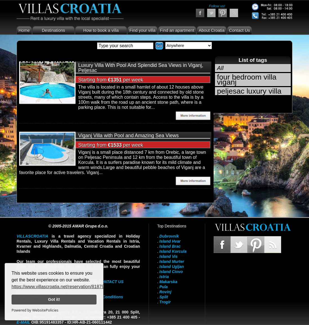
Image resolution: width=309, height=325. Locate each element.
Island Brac (169, 246)
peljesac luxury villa (249, 91)
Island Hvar (169, 241)
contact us (111, 281)
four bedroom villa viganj (246, 79)
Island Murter (171, 261)
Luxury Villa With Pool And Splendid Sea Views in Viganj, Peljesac (140, 67)
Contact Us (239, 30)
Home (24, 30)
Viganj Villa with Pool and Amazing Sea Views (128, 135)
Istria (164, 276)
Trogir (165, 302)
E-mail (23, 322)
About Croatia (212, 30)
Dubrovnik (169, 236)
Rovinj (165, 292)
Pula (163, 287)
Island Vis (168, 256)
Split (163, 297)
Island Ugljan (171, 266)
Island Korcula (172, 251)
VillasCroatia (32, 236)
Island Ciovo (171, 271)
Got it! (54, 299)
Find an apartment (177, 30)
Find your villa (142, 30)
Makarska (168, 281)
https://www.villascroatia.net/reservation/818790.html (64, 286)
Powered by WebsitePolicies (35, 310)
